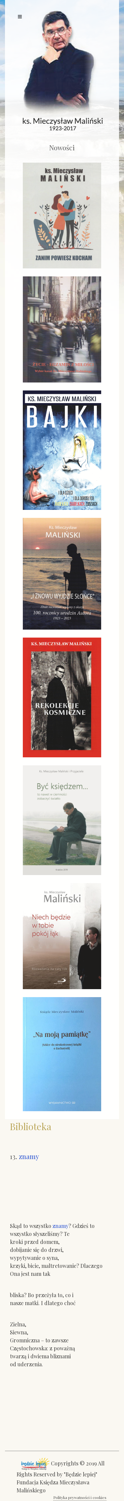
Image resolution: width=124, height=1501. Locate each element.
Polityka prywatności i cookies (79, 1497)
